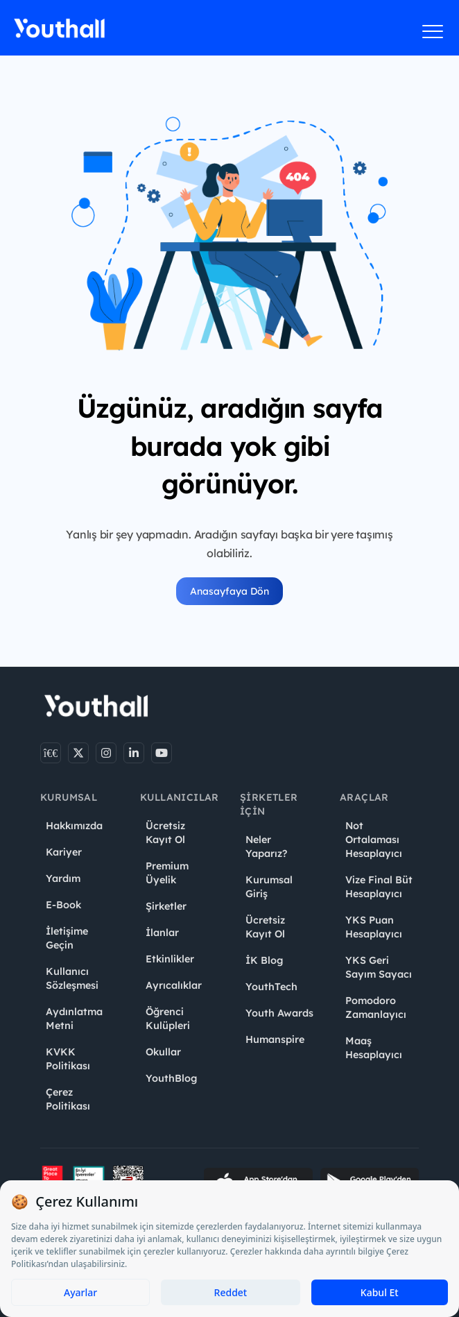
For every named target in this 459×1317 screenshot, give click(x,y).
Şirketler (166, 906)
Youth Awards (279, 1013)
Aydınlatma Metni (74, 1018)
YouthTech (271, 986)
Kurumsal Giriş (269, 887)
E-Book (63, 905)
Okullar (163, 1052)
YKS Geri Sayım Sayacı (378, 967)
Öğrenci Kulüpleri (168, 1018)
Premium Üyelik (167, 873)
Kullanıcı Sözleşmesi (72, 978)
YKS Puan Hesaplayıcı (373, 927)
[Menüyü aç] (433, 31)
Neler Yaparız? (266, 846)
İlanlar (162, 932)
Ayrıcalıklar (174, 985)
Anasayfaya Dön (229, 591)
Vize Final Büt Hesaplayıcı (379, 887)
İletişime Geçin (67, 938)
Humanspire (274, 1039)
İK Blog (264, 960)
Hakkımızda (74, 825)
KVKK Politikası (68, 1059)
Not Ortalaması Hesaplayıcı (373, 839)
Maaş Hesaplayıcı (373, 1048)
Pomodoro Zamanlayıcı (375, 1007)
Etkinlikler (170, 959)
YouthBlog (171, 1078)
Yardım (63, 878)
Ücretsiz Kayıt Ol (165, 832)
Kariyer (64, 852)
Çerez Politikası (68, 1099)
